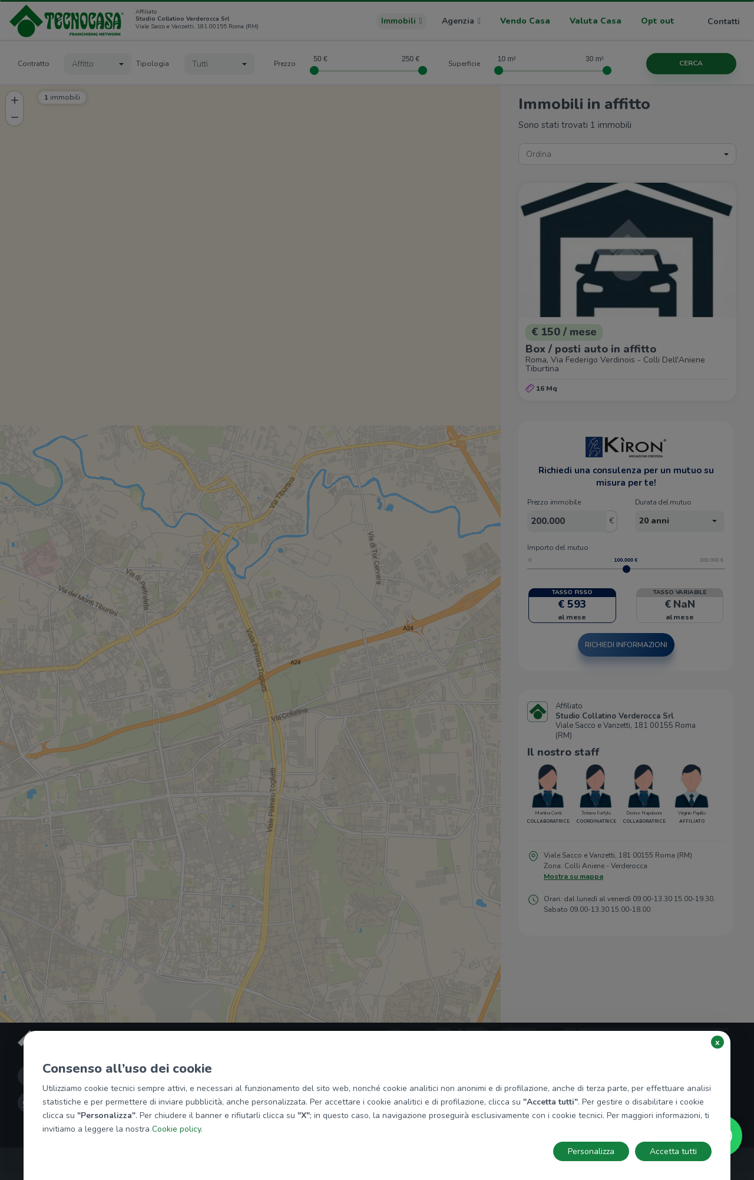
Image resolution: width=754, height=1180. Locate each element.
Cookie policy (176, 1129)
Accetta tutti (673, 1151)
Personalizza (591, 1151)
